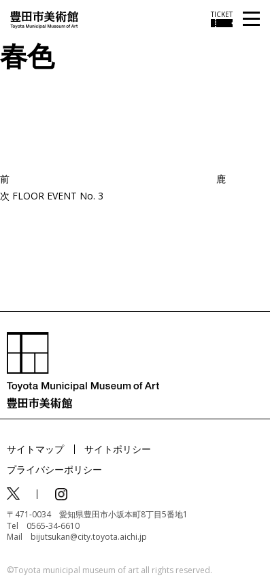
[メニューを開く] (251, 19)
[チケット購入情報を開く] (222, 19)
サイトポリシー (117, 448)
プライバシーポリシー (54, 469)
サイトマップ (35, 448)
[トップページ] (44, 19)
